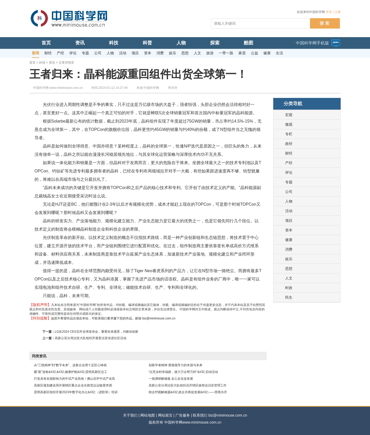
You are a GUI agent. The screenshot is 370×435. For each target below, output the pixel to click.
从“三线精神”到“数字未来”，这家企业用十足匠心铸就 (70, 365)
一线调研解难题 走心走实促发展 (171, 378)
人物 (288, 201)
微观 (288, 124)
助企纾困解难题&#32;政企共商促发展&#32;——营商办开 (188, 392)
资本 (288, 230)
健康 (288, 240)
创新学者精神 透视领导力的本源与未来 (175, 365)
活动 (288, 211)
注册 (337, 12)
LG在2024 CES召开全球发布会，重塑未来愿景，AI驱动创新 (96, 331)
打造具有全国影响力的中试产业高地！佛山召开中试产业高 (74, 378)
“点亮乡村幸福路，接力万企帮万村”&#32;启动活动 (183, 372)
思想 (288, 268)
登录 (329, 12)
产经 (288, 163)
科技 (42, 62)
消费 (288, 249)
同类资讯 (39, 356)
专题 (288, 182)
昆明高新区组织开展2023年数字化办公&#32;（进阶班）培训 (76, 392)
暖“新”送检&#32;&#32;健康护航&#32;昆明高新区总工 (70, 372)
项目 (288, 220)
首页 (32, 62)
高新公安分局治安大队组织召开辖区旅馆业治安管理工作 (188, 385)
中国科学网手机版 (312, 43)
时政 (288, 288)
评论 (288, 172)
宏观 (288, 115)
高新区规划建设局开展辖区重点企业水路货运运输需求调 (73, 385)
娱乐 (288, 259)
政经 (288, 144)
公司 (288, 192)
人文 (288, 278)
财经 (288, 153)
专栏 (288, 134)
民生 (288, 297)
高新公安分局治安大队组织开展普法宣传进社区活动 (90, 338)
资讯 (52, 62)
